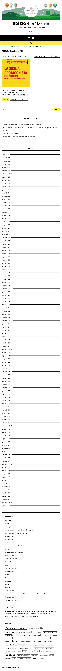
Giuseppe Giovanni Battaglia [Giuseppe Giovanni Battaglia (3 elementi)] (29, 638)
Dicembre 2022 (6, 279)
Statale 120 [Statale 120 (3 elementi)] (26, 655)
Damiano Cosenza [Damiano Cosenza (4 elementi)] (47, 632)
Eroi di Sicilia (10, 555)
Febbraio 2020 (6, 371)
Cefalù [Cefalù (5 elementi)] (29, 632)
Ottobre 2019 (6, 384)
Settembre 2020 (7, 349)
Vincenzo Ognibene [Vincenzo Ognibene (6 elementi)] (38, 658)
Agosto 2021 (6, 324)
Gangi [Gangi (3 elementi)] (54, 635)
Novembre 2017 (6, 458)
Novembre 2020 (6, 343)
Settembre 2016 (7, 502)
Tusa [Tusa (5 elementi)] (14, 658)
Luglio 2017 (6, 470)
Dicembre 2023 (6, 241)
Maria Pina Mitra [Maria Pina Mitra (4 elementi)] (48, 641)
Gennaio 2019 (6, 413)
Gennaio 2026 (6, 161)
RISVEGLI (8, 581)
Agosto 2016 (6, 506)
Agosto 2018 (6, 429)
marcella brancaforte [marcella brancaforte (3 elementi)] (26, 641)
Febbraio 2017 (6, 486)
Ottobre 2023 (6, 247)
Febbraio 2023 (6, 273)
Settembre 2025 (7, 174)
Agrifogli (8, 527)
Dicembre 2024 (6, 202)
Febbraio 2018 (6, 448)
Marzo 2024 (5, 231)
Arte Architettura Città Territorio (17, 546)
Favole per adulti (11, 558)
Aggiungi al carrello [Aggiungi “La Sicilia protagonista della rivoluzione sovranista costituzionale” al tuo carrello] (19, 99)
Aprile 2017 (6, 480)
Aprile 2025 (6, 190)
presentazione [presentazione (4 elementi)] (49, 648)
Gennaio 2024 (6, 237)
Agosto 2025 (6, 177)
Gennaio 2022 (6, 311)
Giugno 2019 (6, 397)
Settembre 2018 (7, 426)
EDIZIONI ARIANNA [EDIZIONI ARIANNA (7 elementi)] (19, 635)
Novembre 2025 (6, 167)
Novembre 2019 (6, 381)
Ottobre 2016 (6, 499)
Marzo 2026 (5, 154)
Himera (7, 565)
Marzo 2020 (5, 368)
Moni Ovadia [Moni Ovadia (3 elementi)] (21, 645)
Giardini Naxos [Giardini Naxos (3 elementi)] (17, 638)
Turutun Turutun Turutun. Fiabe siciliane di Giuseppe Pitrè (26, 594)
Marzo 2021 (5, 336)
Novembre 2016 (6, 496)
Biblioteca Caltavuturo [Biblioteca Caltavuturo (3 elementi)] (34, 628)
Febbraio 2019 (6, 410)
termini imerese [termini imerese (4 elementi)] (44, 655)
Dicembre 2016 (6, 493)
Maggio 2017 (6, 477)
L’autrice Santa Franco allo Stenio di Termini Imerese (21, 124)
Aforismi (8, 520)
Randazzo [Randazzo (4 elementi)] (8, 651)
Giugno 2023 (6, 260)
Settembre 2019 (7, 387)
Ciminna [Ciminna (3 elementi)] (39, 632)
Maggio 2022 (6, 301)
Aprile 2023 (6, 266)
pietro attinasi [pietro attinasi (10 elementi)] (25, 648)
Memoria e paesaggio (12, 568)
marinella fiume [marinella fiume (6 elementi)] (11, 645)
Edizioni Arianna (31, 24)
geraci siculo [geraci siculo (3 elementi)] (9, 638)
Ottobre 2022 (6, 285)
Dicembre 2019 (6, 378)
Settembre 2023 (7, 250)
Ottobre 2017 (6, 461)
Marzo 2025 (5, 193)
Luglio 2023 (6, 257)
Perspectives (9, 571)
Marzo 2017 (5, 483)
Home (4, 46)
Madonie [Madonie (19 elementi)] (15, 641)
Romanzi (7, 584)
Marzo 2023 (5, 269)
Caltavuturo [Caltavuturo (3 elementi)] (22, 632)
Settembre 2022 (7, 288)
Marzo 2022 (5, 308)
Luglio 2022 (6, 295)
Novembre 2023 (6, 244)
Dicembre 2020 (6, 340)
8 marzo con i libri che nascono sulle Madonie (18, 136)
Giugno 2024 (6, 221)
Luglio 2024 (6, 218)
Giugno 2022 (6, 298)
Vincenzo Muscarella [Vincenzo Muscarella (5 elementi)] (24, 658)
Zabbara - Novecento (12, 600)
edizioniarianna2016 (11, 667)
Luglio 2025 (6, 180)
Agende (7, 523)
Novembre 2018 (6, 419)
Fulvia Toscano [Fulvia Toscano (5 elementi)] (46, 635)
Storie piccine (10, 590)
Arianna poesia (10, 539)
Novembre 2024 (6, 206)
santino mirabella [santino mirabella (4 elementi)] (46, 651)
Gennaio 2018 (6, 451)
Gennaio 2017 (6, 490)
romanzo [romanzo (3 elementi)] (24, 651)
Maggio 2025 (6, 186)
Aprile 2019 (6, 403)
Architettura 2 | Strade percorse (16, 533)
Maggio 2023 (6, 263)
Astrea (7, 549)
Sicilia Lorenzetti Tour (10, 140)
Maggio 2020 (6, 362)
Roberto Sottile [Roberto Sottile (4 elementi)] (17, 651)
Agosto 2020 (6, 352)
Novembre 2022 (6, 282)
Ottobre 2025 (6, 170)
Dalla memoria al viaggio (14, 552)
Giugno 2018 (6, 435)
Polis (7, 574)
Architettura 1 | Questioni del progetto (19, 530)
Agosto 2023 (6, 253)
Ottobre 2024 (6, 209)
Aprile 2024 (6, 228)
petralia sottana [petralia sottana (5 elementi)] (11, 648)
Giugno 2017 (6, 474)
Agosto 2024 (6, 215)
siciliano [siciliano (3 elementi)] (20, 655)
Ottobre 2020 (6, 346)
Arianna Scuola (10, 543)
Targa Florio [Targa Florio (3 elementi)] (34, 655)
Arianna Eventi (10, 536)
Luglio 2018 (6, 432)
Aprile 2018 (6, 442)
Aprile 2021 (6, 333)
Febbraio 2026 (6, 158)
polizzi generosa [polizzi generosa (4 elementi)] (39, 648)
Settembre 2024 (7, 212)
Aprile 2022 (6, 304)
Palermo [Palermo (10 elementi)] (30, 645)
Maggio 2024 (6, 225)
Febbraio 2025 (6, 196)
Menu (31, 32)
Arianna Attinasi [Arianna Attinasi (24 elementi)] (16, 628)
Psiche (7, 578)
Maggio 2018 (6, 438)
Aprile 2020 (6, 365)
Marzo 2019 (5, 407)
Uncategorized (10, 597)
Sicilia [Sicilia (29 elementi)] (10, 654)
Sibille (7, 587)
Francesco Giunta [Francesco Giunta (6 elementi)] (34, 635)
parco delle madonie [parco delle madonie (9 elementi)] (44, 645)
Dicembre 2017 (6, 454)
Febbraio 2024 (6, 234)
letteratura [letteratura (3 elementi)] (46, 638)
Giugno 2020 (6, 359)
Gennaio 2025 (6, 199)
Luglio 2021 (6, 327)
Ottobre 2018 (6, 423)
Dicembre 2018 (6, 416)
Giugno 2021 (6, 330)
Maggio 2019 (6, 400)
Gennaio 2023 (6, 276)
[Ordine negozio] (47, 56)
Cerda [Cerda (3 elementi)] (34, 632)
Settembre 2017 (7, 464)
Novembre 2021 (6, 314)
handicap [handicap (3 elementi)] (39, 638)
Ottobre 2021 (6, 317)
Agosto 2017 (6, 467)
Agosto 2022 (6, 292)
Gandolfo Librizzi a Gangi (11, 133)
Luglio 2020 (6, 356)
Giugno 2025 (6, 183)
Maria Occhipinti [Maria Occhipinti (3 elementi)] (37, 641)
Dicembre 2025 (6, 164)
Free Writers (9, 562)
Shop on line (14, 46)
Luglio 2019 (6, 394)
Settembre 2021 (7, 320)
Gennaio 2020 (6, 375)
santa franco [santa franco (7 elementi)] (34, 651)
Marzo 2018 (5, 445)
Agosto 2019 (6, 391)
